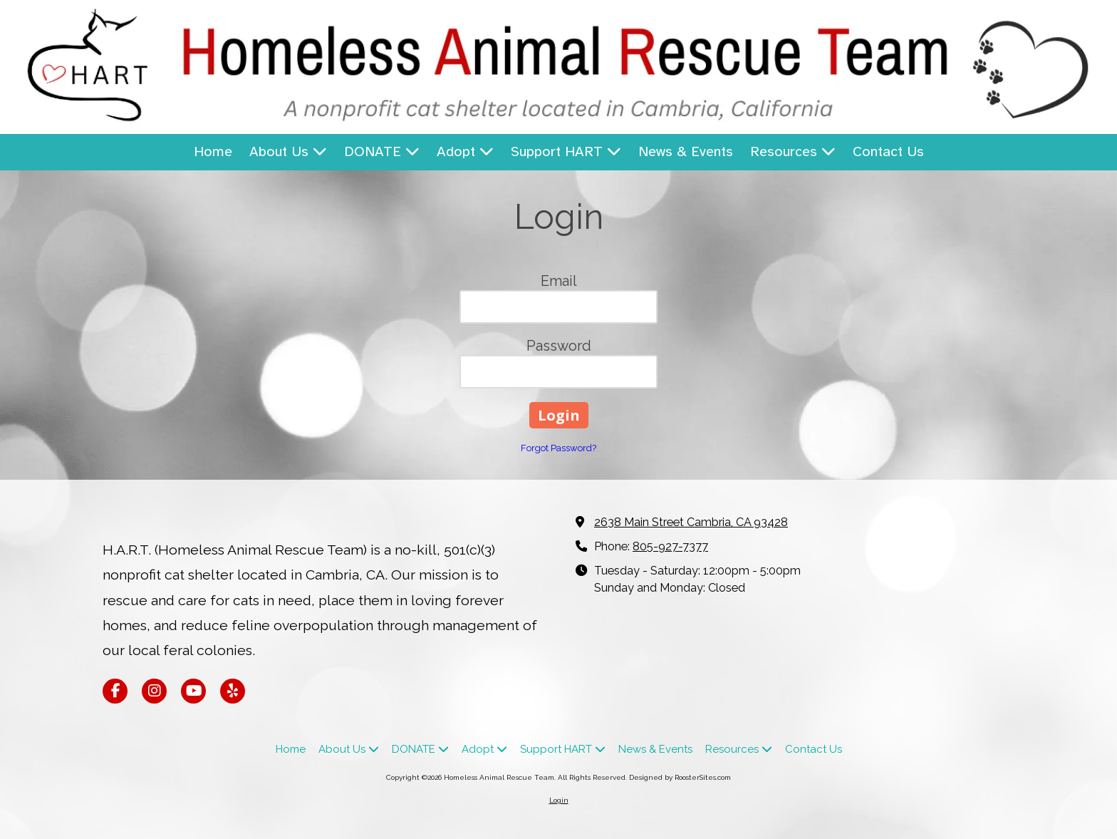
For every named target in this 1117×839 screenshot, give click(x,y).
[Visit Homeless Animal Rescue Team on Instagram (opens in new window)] (154, 691)
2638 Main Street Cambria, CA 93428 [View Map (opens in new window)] (691, 522)
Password (558, 345)
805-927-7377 (670, 546)
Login (558, 800)
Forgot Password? (558, 448)
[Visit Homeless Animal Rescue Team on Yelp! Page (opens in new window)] (232, 691)
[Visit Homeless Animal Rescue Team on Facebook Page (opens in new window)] (115, 691)
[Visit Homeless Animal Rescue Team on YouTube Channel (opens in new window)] (193, 691)
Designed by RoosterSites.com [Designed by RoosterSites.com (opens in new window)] (680, 777)
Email (559, 280)
